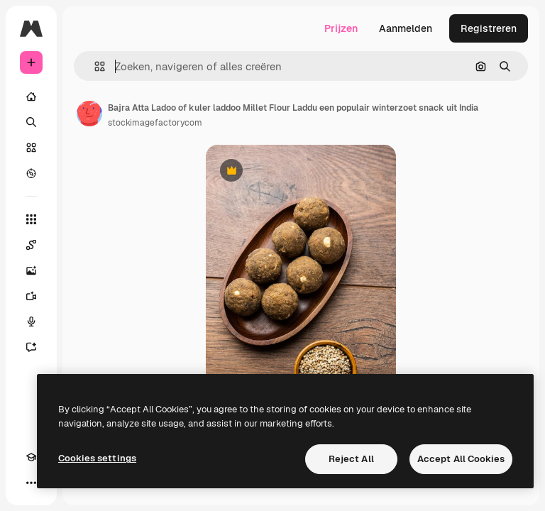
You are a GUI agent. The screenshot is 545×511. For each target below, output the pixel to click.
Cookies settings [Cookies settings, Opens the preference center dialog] (97, 458)
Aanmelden (405, 28)
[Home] (31, 96)
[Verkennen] (31, 173)
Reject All (351, 459)
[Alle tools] (31, 219)
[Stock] (31, 147)
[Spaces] (31, 244)
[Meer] (31, 482)
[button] (94, 66)
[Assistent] (31, 347)
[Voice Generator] (31, 321)
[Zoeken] (31, 122)
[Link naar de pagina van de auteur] (89, 113)
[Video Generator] (31, 296)
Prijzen (341, 28)
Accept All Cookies (461, 459)
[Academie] (31, 457)
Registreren (489, 28)
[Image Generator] (31, 270)
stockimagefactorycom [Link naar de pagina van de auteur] (155, 122)
